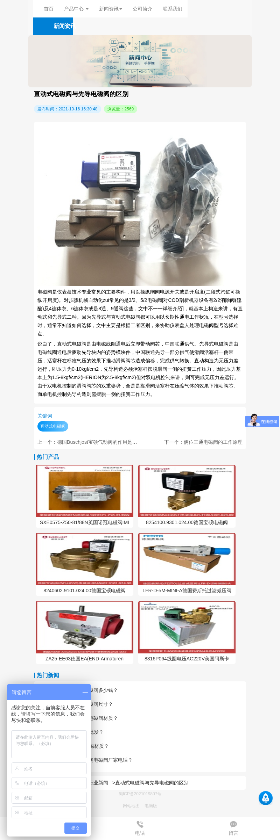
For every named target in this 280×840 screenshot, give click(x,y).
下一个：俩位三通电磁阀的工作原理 (203, 442)
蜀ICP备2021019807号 (140, 793)
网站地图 (131, 805)
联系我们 (172, 9)
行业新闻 (98, 782)
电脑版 (151, 805)
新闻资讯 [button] (110, 9)
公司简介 (142, 9)
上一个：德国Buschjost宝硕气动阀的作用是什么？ (92, 442)
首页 (49, 9)
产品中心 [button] (76, 9)
